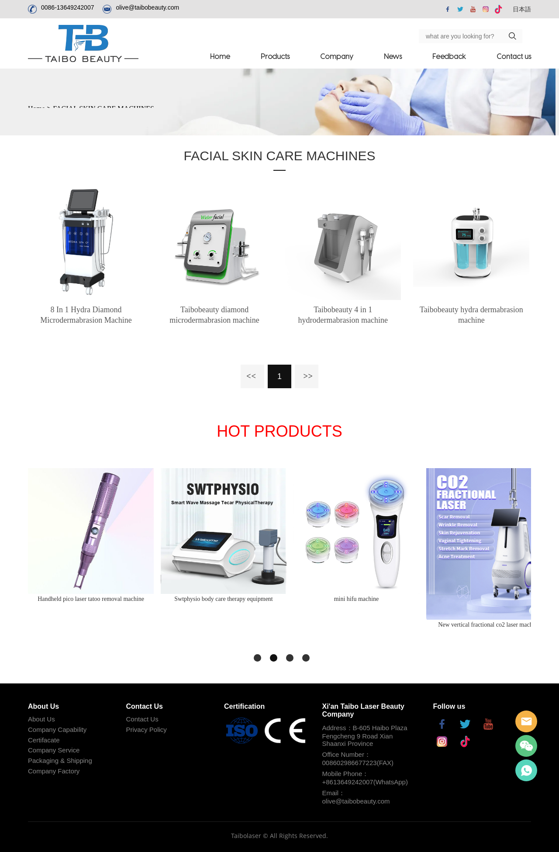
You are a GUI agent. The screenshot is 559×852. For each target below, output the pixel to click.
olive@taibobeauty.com (147, 7)
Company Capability (57, 729)
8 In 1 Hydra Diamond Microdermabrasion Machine (85, 314)
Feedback (449, 56)
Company (336, 56)
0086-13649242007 (67, 7)
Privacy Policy (146, 729)
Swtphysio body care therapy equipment (223, 599)
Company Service (53, 750)
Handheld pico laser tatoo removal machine (91, 599)
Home (220, 56)
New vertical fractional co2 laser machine (489, 624)
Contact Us (142, 719)
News (393, 56)
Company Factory (53, 771)
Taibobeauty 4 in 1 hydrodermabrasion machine (343, 314)
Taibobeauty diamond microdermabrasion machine (214, 314)
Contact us (514, 56)
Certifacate (44, 740)
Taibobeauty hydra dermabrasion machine (471, 314)
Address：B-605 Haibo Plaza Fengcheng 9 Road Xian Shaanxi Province (364, 735)
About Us (41, 719)
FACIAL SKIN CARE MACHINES (280, 155)
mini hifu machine (356, 599)
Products (275, 56)
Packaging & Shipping (60, 760)
